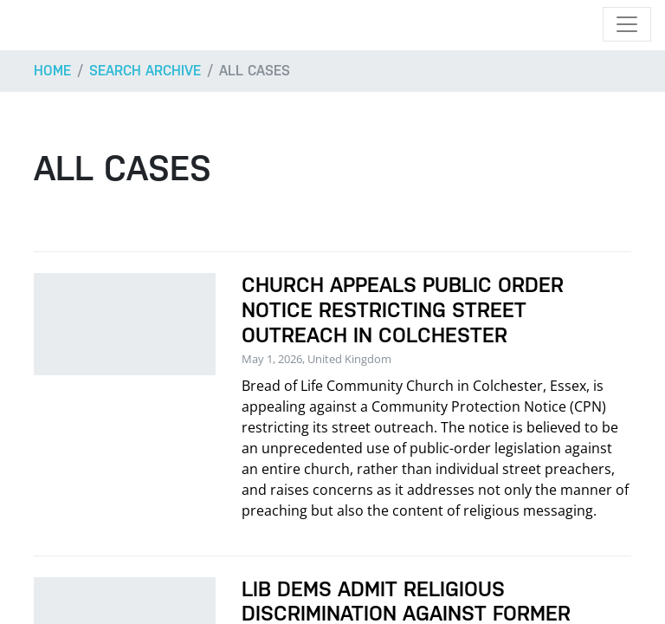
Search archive (145, 70)
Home (52, 70)
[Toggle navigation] (627, 24)
